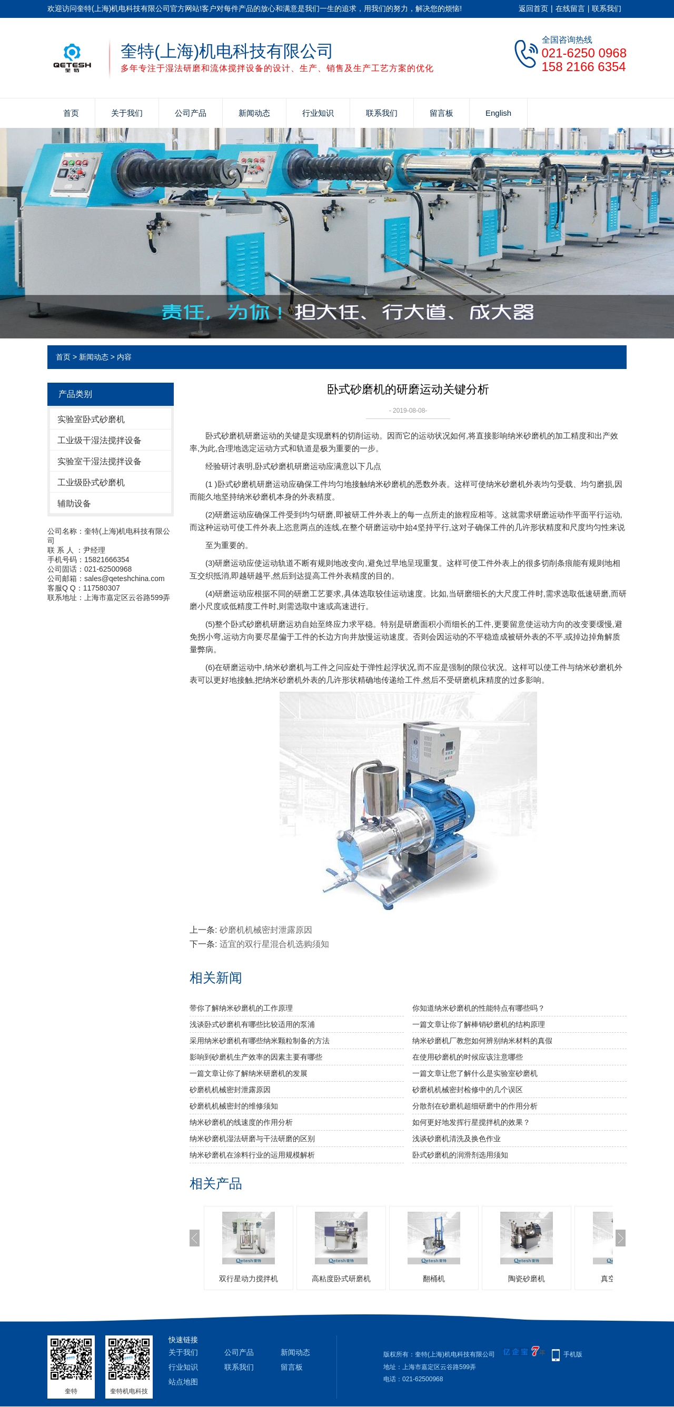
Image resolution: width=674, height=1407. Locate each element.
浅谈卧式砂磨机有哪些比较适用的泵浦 (252, 1024)
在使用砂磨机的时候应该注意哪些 (467, 1057)
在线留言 (570, 8)
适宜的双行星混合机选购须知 (274, 944)
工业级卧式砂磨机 (91, 482)
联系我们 (606, 8)
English (498, 112)
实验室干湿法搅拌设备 (99, 461)
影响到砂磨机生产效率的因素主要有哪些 (256, 1057)
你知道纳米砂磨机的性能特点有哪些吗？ (478, 1008)
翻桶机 (434, 1278)
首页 (71, 112)
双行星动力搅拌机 (248, 1278)
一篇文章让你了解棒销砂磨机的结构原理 (478, 1024)
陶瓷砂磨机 (526, 1278)
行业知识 (318, 112)
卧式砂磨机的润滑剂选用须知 (460, 1155)
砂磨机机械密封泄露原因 (266, 929)
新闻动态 (254, 112)
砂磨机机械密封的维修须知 (234, 1106)
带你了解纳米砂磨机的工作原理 (241, 1008)
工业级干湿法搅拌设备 (99, 440)
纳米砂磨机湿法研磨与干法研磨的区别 (252, 1138)
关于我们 (127, 112)
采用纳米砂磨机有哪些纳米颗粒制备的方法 (260, 1040)
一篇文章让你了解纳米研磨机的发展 (249, 1073)
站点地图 (183, 1382)
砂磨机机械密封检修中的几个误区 (467, 1089)
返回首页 (533, 8)
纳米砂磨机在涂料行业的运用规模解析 (252, 1155)
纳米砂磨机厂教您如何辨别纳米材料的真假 (482, 1040)
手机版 (572, 1354)
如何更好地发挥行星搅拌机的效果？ (471, 1122)
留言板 (441, 112)
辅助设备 (74, 503)
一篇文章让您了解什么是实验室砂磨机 (475, 1073)
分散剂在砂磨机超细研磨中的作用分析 (475, 1106)
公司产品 (190, 112)
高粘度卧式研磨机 (341, 1278)
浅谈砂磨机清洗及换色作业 (456, 1138)
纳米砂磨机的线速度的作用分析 (241, 1122)
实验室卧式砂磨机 (91, 419)
